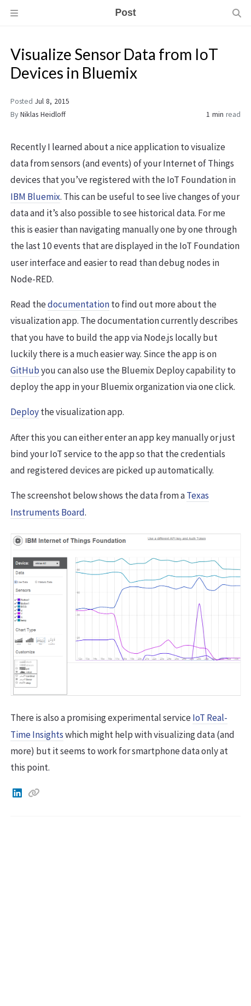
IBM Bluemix (35, 197)
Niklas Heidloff (43, 114)
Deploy (24, 412)
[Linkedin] (18, 793)
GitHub (24, 370)
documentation (78, 304)
